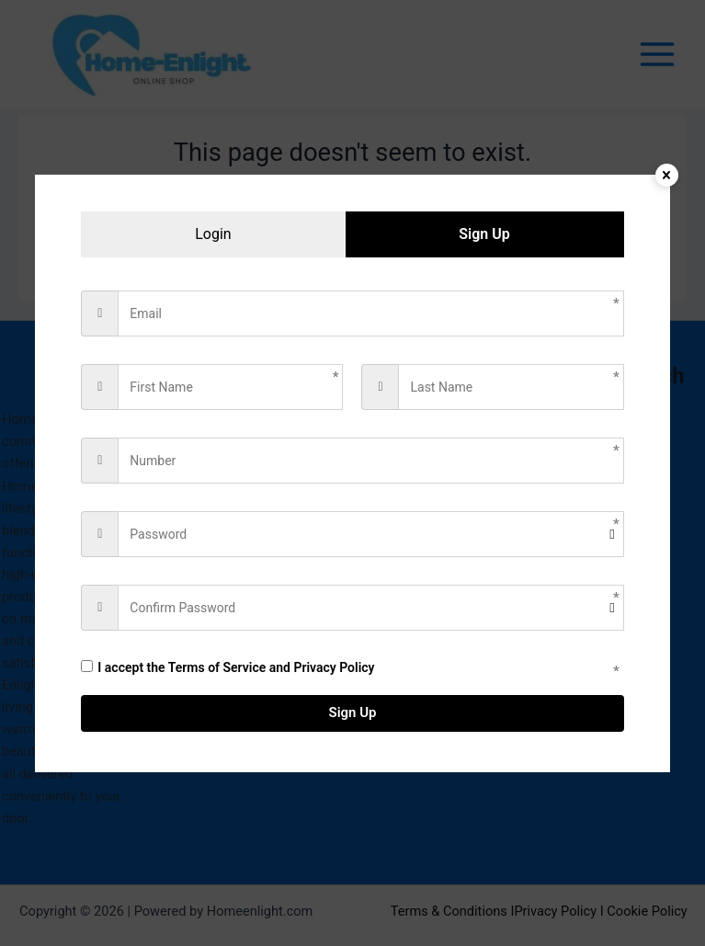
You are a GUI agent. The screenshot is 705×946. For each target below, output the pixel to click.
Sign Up (353, 712)
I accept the (227, 667)
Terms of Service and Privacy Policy (271, 667)
